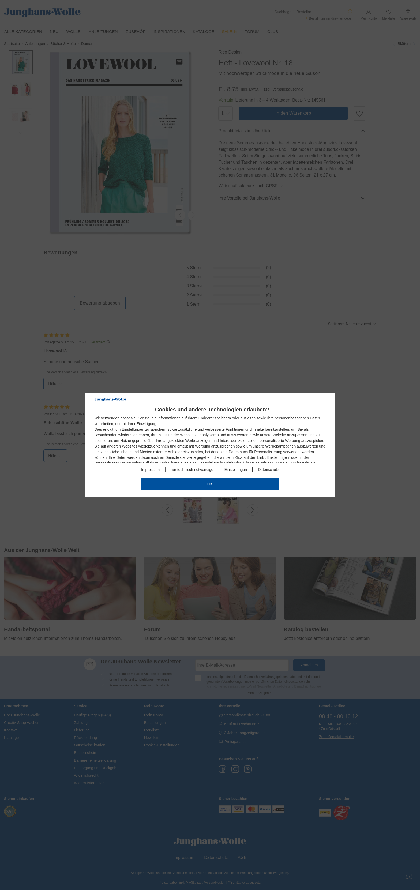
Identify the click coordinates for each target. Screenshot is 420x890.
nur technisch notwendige (192, 469)
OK (210, 484)
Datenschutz (268, 469)
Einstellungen (277, 457)
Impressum (150, 469)
